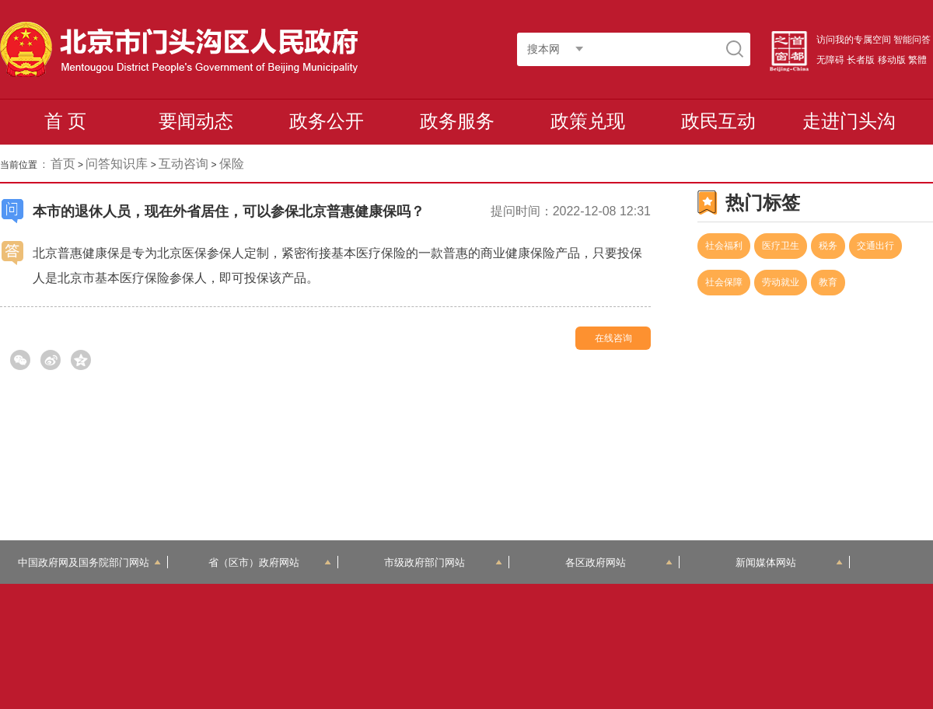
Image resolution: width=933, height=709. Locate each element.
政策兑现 (587, 120)
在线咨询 (613, 338)
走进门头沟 (849, 120)
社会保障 (724, 282)
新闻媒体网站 (790, 562)
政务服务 (457, 120)
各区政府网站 (619, 562)
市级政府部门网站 (443, 562)
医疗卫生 (780, 245)
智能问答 (912, 39)
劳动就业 (780, 282)
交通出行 (875, 245)
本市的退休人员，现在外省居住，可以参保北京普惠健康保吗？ (229, 211)
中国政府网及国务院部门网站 (89, 562)
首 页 (65, 120)
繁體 (917, 59)
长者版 (861, 59)
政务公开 (326, 120)
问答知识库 (117, 163)
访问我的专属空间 (853, 39)
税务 (828, 245)
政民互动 (718, 120)
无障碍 (830, 59)
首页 (63, 163)
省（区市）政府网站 (269, 562)
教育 (828, 282)
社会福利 (724, 245)
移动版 (892, 59)
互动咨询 (183, 163)
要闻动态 (196, 120)
